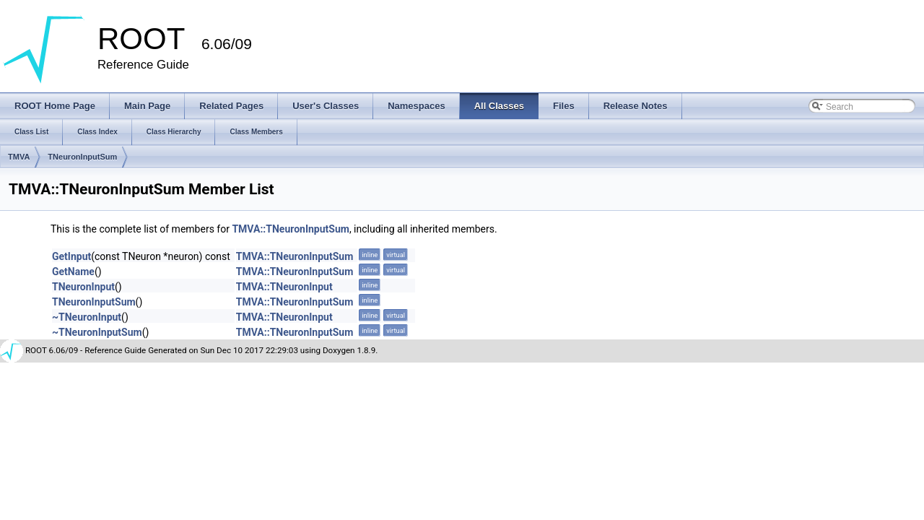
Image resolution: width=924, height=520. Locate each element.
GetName (73, 271)
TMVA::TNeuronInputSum (290, 229)
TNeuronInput (83, 286)
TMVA (19, 156)
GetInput (71, 256)
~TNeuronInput (86, 317)
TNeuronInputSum (82, 156)
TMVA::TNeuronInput (284, 286)
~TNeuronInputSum (97, 332)
